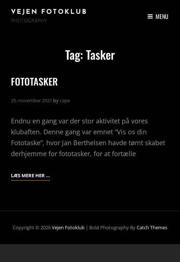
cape (65, 100)
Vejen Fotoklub (49, 12)
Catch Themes (152, 227)
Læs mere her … (30, 175)
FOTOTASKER (34, 81)
